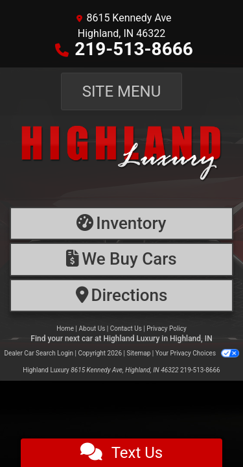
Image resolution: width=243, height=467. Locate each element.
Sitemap (138, 353)
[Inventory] (121, 223)
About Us (92, 328)
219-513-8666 (134, 49)
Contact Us (126, 328)
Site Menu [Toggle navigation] (121, 91)
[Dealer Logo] (121, 157)
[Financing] (121, 259)
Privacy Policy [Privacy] (166, 328)
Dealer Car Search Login (38, 353)
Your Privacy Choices (197, 353)
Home (65, 328)
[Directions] (121, 295)
